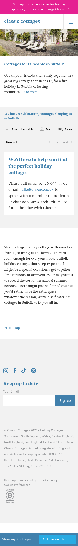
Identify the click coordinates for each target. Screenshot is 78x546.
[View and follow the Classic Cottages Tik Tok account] (23, 372)
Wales (46, 436)
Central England (62, 436)
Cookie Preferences (17, 485)
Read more (29, 92)
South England (30, 436)
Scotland (49, 442)
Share (68, 129)
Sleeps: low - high (22, 129)
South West (12, 436)
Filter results (56, 539)
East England (33, 442)
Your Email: (11, 391)
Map (48, 129)
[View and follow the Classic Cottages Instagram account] (5, 372)
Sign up (65, 401)
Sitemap (10, 480)
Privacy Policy (28, 480)
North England (13, 442)
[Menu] (70, 21)
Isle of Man (65, 442)
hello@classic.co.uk (36, 189)
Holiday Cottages (51, 430)
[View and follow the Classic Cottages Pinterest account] (33, 372)
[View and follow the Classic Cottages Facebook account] (15, 372)
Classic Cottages (18, 430)
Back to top (12, 328)
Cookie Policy (48, 480)
